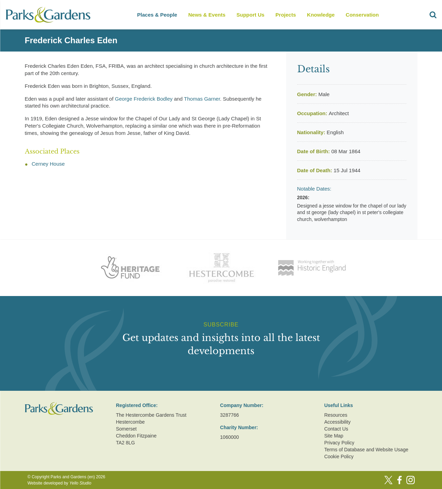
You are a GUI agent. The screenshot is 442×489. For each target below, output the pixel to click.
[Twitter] (388, 480)
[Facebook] (399, 480)
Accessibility (337, 422)
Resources (335, 415)
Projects (285, 15)
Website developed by (60, 483)
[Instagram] (410, 480)
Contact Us (336, 429)
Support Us (250, 15)
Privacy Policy (339, 442)
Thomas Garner (202, 99)
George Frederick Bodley (144, 99)
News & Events (207, 15)
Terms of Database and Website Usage (366, 449)
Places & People (157, 15)
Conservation (362, 15)
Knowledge (321, 15)
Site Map (333, 436)
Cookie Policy (339, 456)
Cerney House (48, 164)
